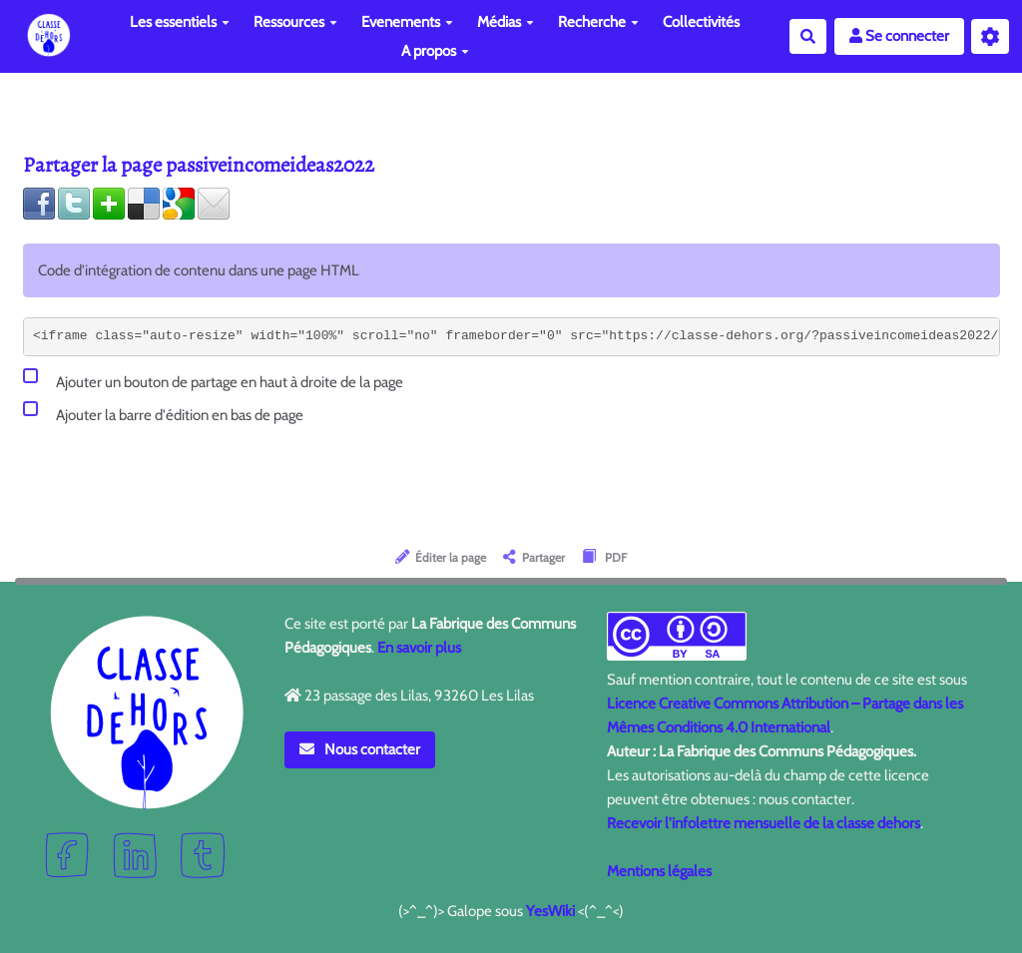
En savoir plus (419, 648)
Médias (505, 22)
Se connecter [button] (899, 36)
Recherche (598, 22)
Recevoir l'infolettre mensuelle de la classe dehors (763, 823)
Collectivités (701, 22)
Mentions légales (659, 871)
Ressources (295, 22)
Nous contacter (360, 749)
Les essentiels (180, 22)
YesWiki (550, 911)
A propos (435, 51)
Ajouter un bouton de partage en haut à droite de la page (213, 378)
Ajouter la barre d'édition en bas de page (163, 411)
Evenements (407, 22)
